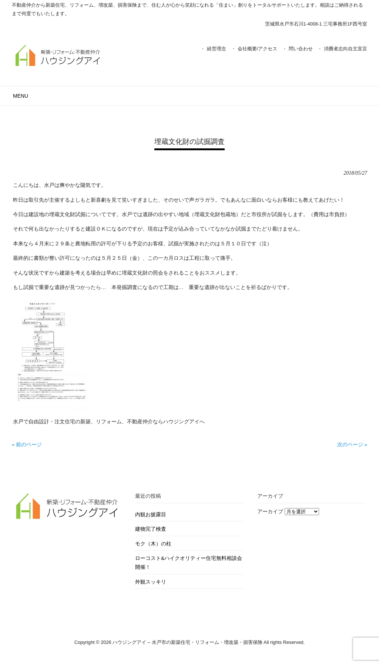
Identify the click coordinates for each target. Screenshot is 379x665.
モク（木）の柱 (153, 544)
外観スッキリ (150, 582)
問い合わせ (301, 48)
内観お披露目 (150, 514)
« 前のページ (27, 444)
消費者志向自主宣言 (345, 48)
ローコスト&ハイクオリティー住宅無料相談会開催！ (188, 562)
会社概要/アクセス (258, 48)
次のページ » (352, 444)
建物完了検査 (150, 529)
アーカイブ (270, 511)
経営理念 (216, 48)
